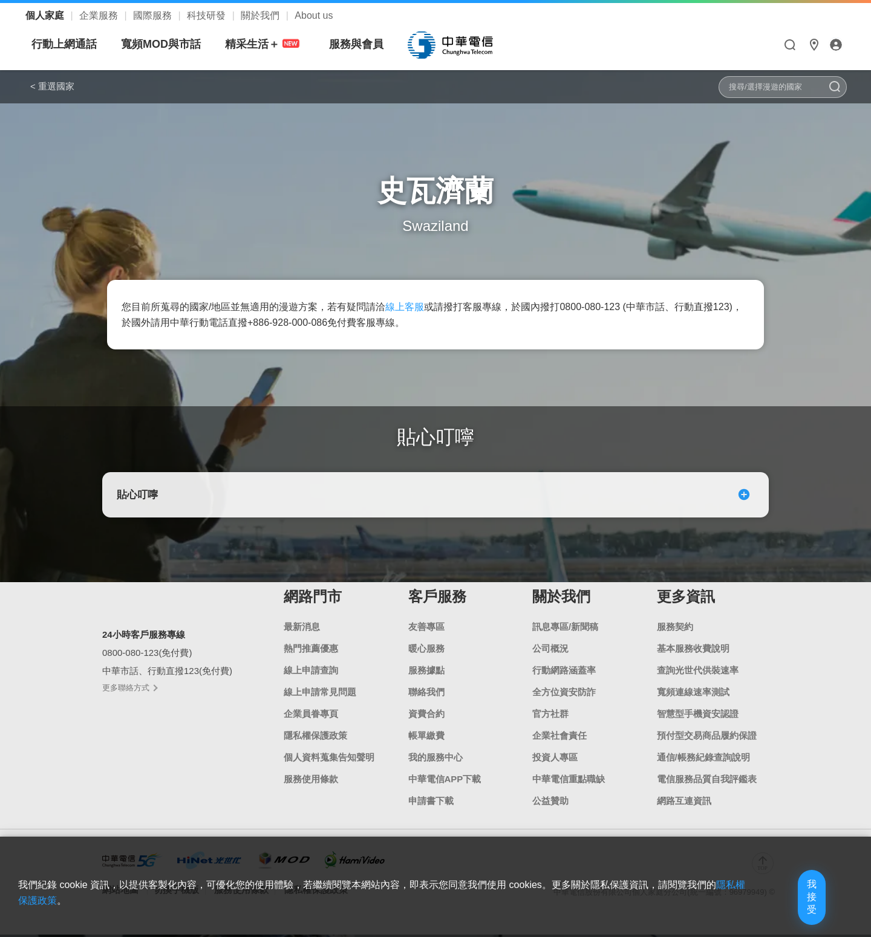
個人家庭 (46, 15)
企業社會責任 (559, 738)
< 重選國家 (52, 86)
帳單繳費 (426, 738)
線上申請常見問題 (320, 694)
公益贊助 (550, 803)
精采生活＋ (378, 44)
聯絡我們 (426, 694)
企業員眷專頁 (311, 716)
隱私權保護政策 (315, 738)
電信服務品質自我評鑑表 (707, 781)
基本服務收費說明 (693, 651)
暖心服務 (426, 651)
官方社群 (550, 716)
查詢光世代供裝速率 (698, 672)
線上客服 (404, 307)
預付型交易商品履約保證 (707, 738)
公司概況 (550, 651)
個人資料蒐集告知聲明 (329, 759)
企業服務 (99, 15)
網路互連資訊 (684, 803)
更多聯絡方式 (129, 690)
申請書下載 (431, 803)
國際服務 (153, 15)
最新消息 (302, 629)
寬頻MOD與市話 (275, 44)
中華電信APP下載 (444, 781)
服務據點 (426, 672)
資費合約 (426, 716)
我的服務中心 (435, 759)
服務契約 (675, 629)
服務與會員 (470, 44)
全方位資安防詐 (564, 694)
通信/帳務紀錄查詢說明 (703, 759)
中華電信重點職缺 (568, 781)
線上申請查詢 (311, 672)
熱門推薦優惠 (311, 651)
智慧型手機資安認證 (698, 716)
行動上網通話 (177, 44)
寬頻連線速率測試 (693, 694)
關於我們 (261, 15)
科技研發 (207, 15)
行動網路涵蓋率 (564, 672)
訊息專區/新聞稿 (565, 629)
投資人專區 (555, 759)
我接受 (789, 908)
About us (314, 15)
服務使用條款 (311, 781)
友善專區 (426, 629)
